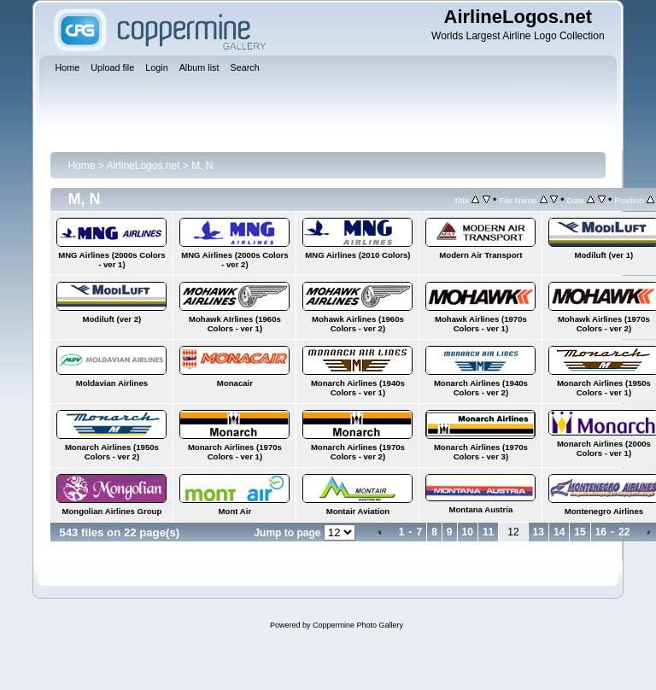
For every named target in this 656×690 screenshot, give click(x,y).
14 (559, 532)
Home (81, 166)
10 (467, 532)
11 (488, 532)
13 (538, 532)
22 (624, 532)
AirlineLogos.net (142, 166)
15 (579, 532)
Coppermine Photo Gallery (358, 625)
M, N (202, 166)
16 (600, 532)
